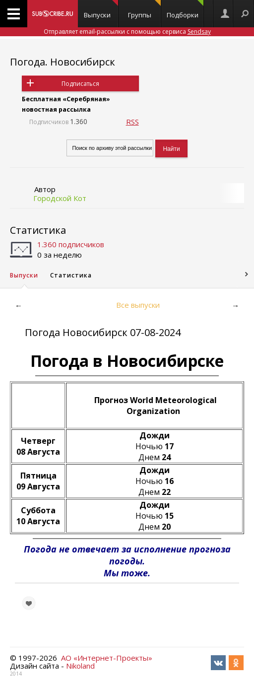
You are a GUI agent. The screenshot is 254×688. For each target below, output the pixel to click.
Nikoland (80, 666)
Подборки (185, 9)
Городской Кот (59, 198)
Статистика (38, 230)
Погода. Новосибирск (62, 62)
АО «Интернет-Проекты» (106, 658)
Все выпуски (138, 305)
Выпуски (101, 9)
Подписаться (80, 83)
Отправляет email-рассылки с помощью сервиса (127, 31)
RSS (132, 122)
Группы (144, 9)
